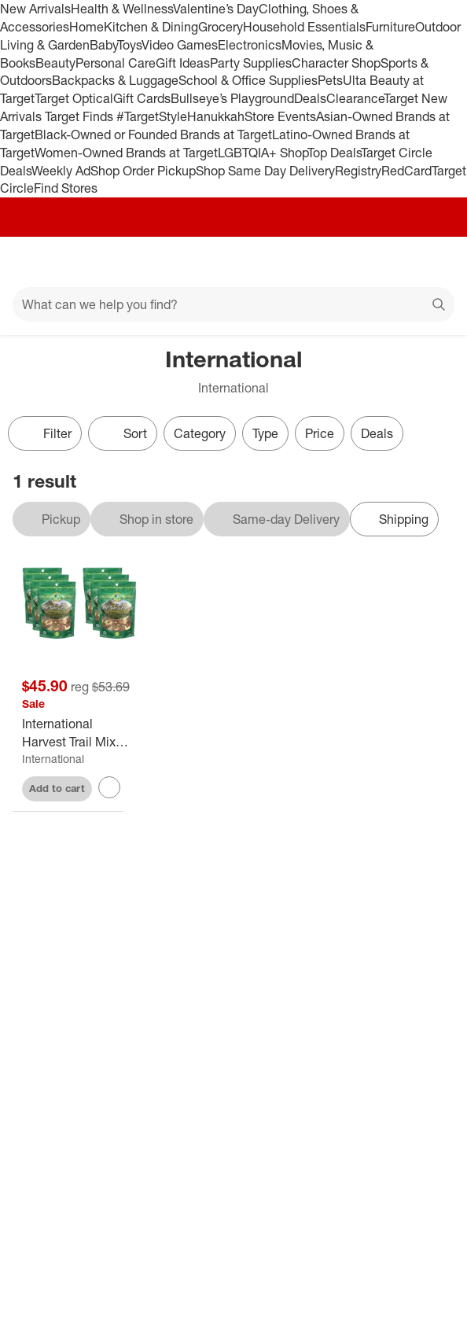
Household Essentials (304, 27)
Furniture (390, 27)
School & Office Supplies (248, 80)
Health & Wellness (122, 9)
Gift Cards (142, 98)
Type (265, 433)
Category (200, 433)
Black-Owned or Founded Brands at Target (153, 134)
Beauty (55, 63)
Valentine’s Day (216, 9)
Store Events (280, 116)
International (53, 758)
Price (319, 433)
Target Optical (74, 98)
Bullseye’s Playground (232, 98)
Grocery (220, 27)
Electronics (249, 45)
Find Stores (65, 188)
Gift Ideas (183, 63)
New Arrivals (35, 9)
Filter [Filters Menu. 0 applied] (45, 433)
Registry (358, 171)
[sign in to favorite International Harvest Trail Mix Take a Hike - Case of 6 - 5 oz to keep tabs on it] (109, 787)
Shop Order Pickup (143, 171)
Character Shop (336, 63)
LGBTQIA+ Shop (262, 152)
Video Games (180, 45)
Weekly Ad (60, 171)
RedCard (406, 171)
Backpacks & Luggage (115, 80)
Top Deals (334, 152)
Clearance (355, 98)
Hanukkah (216, 116)
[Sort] (122, 433)
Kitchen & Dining (151, 27)
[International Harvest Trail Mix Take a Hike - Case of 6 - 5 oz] (79, 733)
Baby (103, 45)
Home (86, 27)
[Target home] (233, 262)
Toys (129, 45)
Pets (330, 80)
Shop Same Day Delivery (265, 171)
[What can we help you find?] (233, 304)
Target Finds (80, 116)
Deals (310, 98)
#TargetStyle (151, 116)
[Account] (393, 262)
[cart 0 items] (434, 262)
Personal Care (115, 63)
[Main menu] (33, 262)
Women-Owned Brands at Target (126, 152)
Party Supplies (251, 63)
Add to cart (57, 788)
